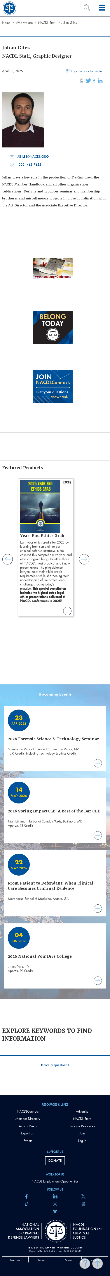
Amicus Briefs (28, 1126)
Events (27, 1140)
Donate (55, 1160)
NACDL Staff (46, 22)
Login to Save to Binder (83, 71)
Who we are (24, 22)
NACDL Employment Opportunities (55, 1181)
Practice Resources (82, 1126)
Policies (68, 1260)
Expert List (27, 1133)
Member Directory (27, 1118)
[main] (55, 547)
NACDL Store (82, 1118)
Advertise (82, 1111)
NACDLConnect (27, 1111)
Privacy (41, 1260)
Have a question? (55, 1065)
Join (82, 1133)
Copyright (15, 1260)
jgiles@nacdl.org (29, 156)
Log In (82, 1140)
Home (6, 22)
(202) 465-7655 (25, 165)
